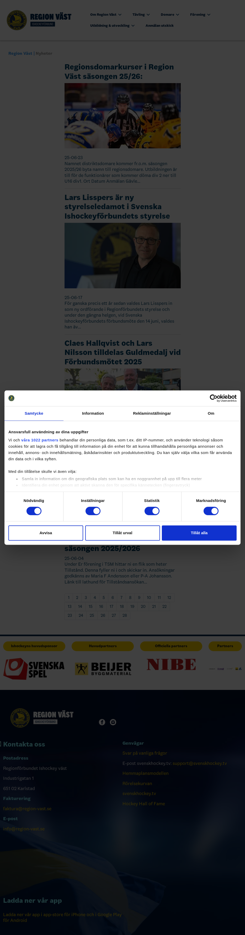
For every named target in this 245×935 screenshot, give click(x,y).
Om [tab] (211, 413)
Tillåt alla (199, 533)
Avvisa (46, 533)
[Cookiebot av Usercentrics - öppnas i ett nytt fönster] (214, 398)
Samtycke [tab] (34, 413)
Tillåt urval (122, 533)
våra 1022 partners (39, 440)
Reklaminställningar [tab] (152, 413)
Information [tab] (93, 413)
